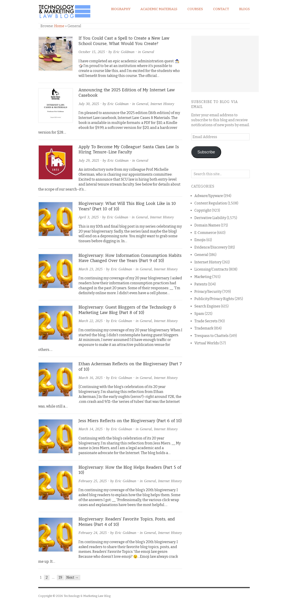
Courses (195, 9)
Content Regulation (210, 203)
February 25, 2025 (93, 481)
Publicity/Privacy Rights (214, 299)
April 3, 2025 (89, 217)
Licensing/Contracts (211, 269)
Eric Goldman (124, 52)
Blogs (244, 9)
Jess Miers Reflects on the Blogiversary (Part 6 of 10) (130, 420)
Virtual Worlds (206, 343)
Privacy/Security (208, 291)
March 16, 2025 (91, 378)
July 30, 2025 (89, 104)
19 (60, 577)
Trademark (203, 328)
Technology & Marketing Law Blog (87, 596)
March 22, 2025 (91, 321)
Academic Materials (158, 9)
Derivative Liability (210, 218)
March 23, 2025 (91, 269)
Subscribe (206, 152)
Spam (199, 313)
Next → (72, 577)
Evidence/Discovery (210, 247)
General (148, 52)
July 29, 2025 (89, 160)
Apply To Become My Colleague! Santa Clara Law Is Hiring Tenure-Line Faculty (129, 149)
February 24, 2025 (93, 533)
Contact (221, 9)
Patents (200, 284)
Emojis (200, 240)
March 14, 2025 (91, 429)
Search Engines (207, 306)
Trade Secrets (206, 321)
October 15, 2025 (92, 52)
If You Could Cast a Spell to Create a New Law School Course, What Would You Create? (124, 41)
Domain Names (207, 225)
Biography (120, 9)
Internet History (162, 104)
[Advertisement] (225, 64)
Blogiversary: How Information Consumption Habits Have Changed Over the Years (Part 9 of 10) (130, 258)
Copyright (202, 210)
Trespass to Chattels (211, 336)
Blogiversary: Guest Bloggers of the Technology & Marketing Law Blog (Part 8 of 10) (127, 310)
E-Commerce (205, 233)
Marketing (203, 277)
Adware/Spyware (208, 196)
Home (59, 26)
